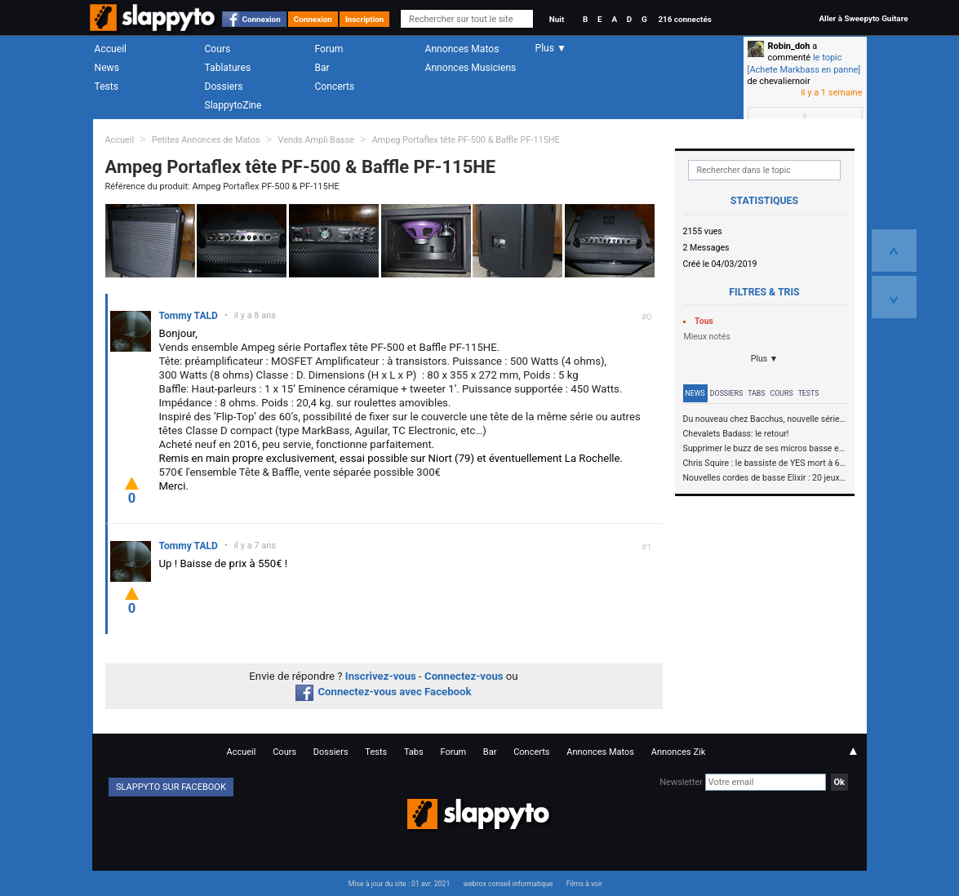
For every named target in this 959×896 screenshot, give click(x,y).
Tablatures (228, 67)
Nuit (556, 19)
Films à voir (584, 884)
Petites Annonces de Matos (206, 140)
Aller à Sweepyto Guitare (863, 18)
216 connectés (684, 19)
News (107, 67)
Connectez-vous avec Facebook (383, 691)
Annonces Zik (678, 752)
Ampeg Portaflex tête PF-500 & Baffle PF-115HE (466, 140)
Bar (322, 67)
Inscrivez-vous (380, 676)
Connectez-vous (464, 676)
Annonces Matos (462, 49)
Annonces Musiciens (471, 67)
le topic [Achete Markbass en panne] (804, 63)
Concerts (335, 86)
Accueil (111, 49)
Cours (218, 49)
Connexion (261, 19)
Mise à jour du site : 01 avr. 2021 (399, 884)
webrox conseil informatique (508, 884)
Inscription (364, 19)
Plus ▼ (765, 358)
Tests (106, 86)
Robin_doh (789, 46)
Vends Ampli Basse (315, 140)
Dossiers (224, 86)
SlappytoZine (233, 105)
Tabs (756, 393)
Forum (329, 49)
